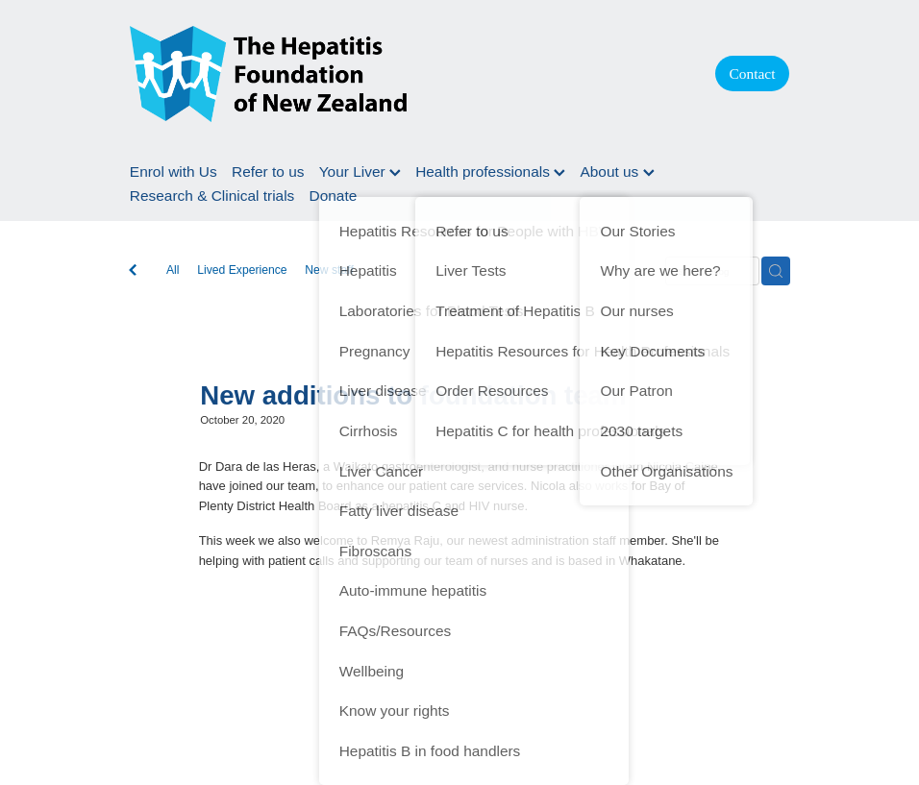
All (173, 270)
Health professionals (490, 171)
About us (617, 171)
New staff (329, 270)
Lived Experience (241, 270)
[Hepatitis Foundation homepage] (403, 74)
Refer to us (268, 171)
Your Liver (360, 171)
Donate (334, 195)
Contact (753, 73)
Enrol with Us (173, 171)
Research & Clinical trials (212, 195)
